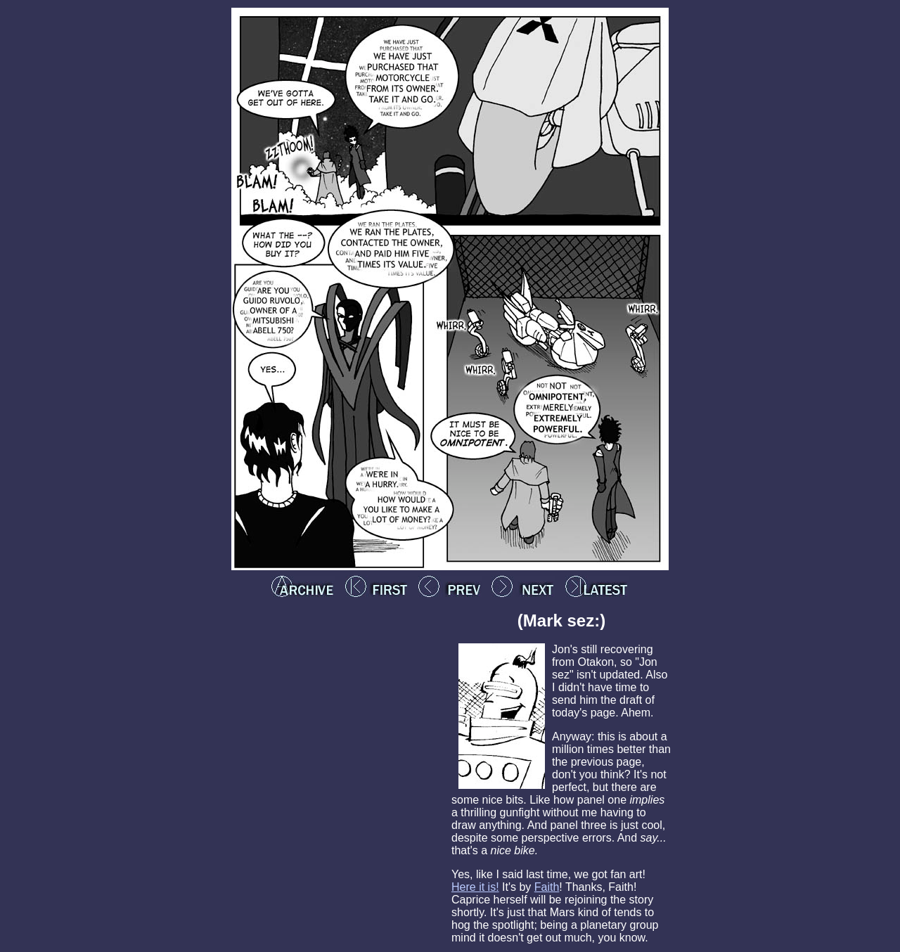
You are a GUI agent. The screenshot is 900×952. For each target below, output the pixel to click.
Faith (547, 887)
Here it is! (475, 887)
